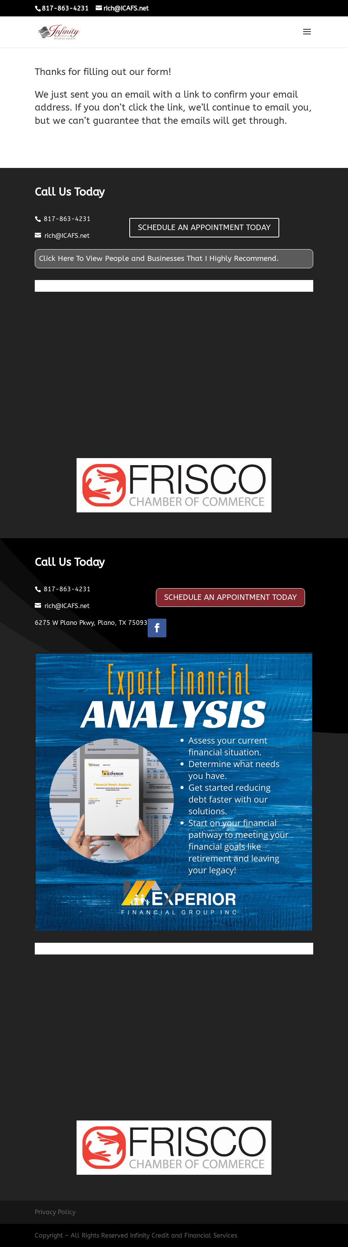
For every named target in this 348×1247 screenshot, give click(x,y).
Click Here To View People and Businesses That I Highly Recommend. (159, 258)
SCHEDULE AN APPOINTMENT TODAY (204, 227)
